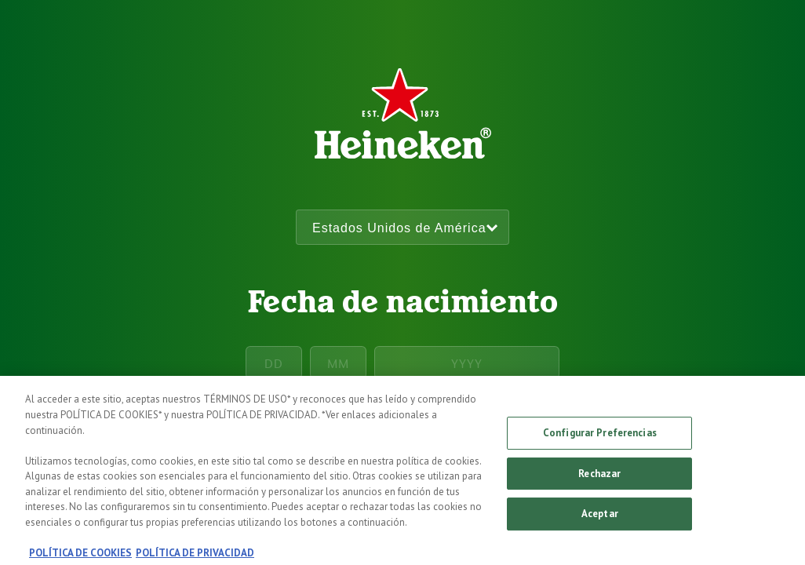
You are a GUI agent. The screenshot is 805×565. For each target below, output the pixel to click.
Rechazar (599, 481)
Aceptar (599, 522)
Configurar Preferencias (600, 441)
